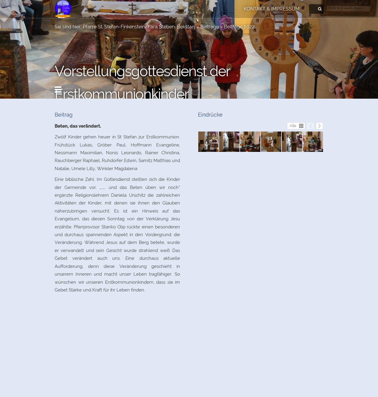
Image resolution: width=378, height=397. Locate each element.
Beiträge (209, 27)
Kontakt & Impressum (271, 9)
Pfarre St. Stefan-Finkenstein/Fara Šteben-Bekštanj (139, 27)
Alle (293, 125)
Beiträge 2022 (239, 27)
